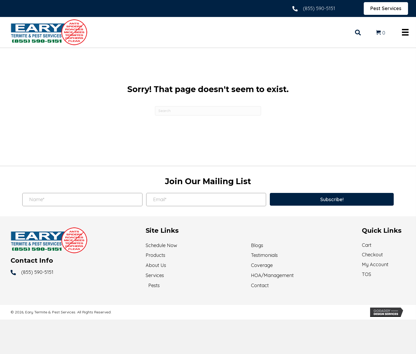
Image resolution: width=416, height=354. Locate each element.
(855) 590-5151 (319, 8)
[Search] (208, 110)
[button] (332, 199)
